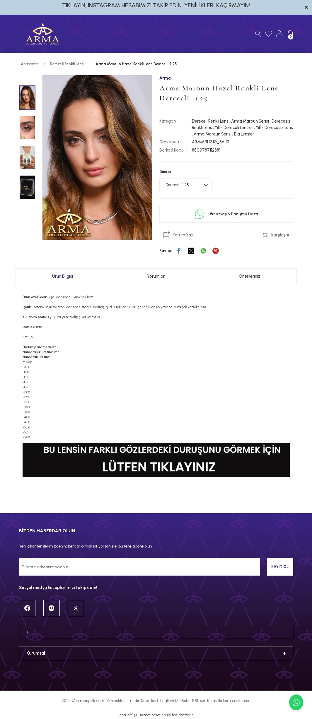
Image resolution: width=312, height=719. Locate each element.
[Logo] (42, 33)
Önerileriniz (249, 276)
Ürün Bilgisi (62, 276)
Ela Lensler (244, 134)
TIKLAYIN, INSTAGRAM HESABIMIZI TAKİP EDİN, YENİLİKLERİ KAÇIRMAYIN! (156, 5)
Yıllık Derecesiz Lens (274, 127)
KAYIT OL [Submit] (280, 566)
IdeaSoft (126, 715)
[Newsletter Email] (139, 567)
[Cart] (289, 33)
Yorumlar (156, 276)
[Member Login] (279, 33)
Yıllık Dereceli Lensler (234, 127)
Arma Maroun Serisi (250, 121)
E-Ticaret (143, 715)
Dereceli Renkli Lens (210, 121)
